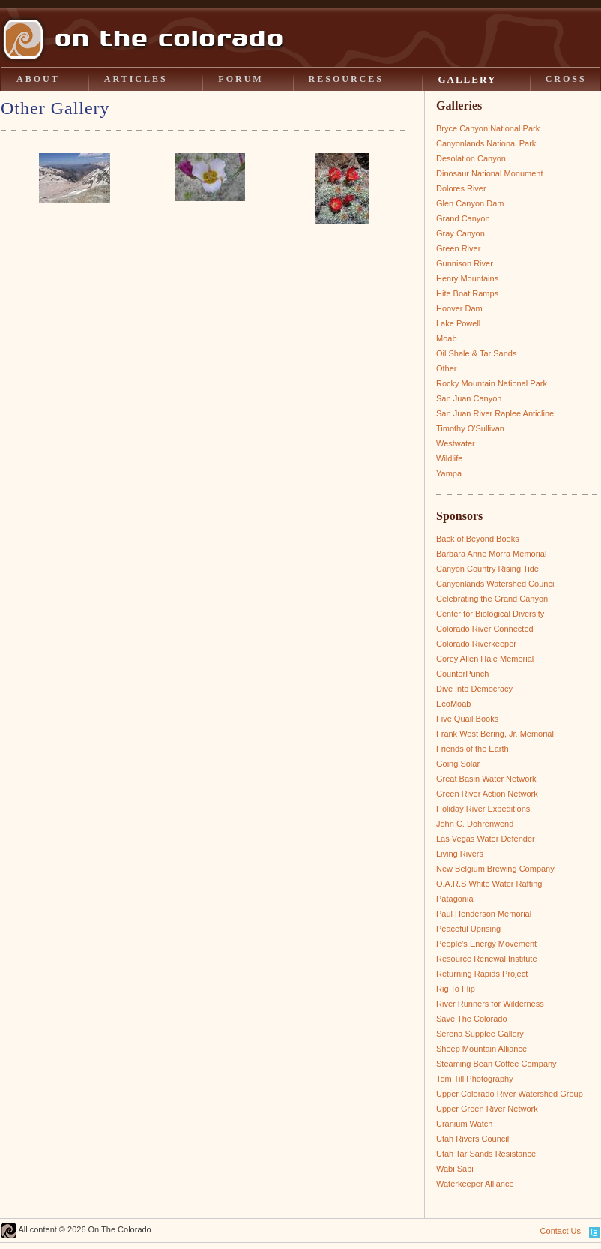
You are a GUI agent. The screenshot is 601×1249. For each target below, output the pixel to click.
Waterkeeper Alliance (475, 1183)
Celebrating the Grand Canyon (492, 598)
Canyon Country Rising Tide (487, 568)
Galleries (459, 105)
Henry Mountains (467, 278)
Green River (458, 248)
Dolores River (461, 188)
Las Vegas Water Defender (485, 838)
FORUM (240, 79)
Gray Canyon (460, 233)
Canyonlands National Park (486, 143)
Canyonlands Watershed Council (496, 583)
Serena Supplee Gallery (480, 1033)
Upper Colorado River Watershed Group (509, 1093)
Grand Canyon (463, 218)
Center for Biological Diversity (490, 613)
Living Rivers (459, 853)
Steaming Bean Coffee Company (496, 1063)
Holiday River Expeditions (483, 808)
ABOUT (38, 79)
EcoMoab (453, 703)
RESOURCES (346, 79)
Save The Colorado (471, 1018)
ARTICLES (136, 79)
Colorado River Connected (485, 628)
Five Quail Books (467, 718)
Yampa (449, 473)
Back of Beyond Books (477, 538)
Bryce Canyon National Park (488, 128)
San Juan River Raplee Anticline (495, 413)
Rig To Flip (455, 988)
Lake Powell (458, 323)
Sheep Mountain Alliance (481, 1048)
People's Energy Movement (486, 943)
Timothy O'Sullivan (470, 428)
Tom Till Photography (474, 1078)
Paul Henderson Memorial (483, 913)
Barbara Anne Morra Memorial (491, 553)
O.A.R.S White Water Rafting (489, 883)
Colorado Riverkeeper (476, 643)
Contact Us (560, 1230)
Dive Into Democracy (474, 688)
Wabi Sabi (455, 1168)
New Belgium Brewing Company (495, 868)
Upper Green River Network (487, 1108)
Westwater (455, 443)
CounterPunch (462, 673)
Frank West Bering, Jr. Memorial (495, 733)
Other (446, 368)
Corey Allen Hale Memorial (485, 658)
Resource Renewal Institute (486, 958)
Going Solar (458, 763)
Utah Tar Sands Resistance (486, 1153)
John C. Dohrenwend (474, 823)
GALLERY (467, 79)
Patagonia (455, 898)
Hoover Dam (459, 308)
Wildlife (449, 458)
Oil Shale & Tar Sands (476, 353)
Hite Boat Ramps (467, 293)
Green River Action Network (487, 793)
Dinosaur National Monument (489, 173)
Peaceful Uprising (468, 928)
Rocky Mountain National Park (491, 383)
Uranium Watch (464, 1123)
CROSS (566, 79)
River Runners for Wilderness (490, 1003)
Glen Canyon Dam (470, 203)
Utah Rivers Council (472, 1138)
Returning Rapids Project (482, 973)
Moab (446, 338)
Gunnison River (464, 263)
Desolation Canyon (471, 158)
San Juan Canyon (468, 398)
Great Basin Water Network (486, 778)
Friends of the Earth (472, 748)
